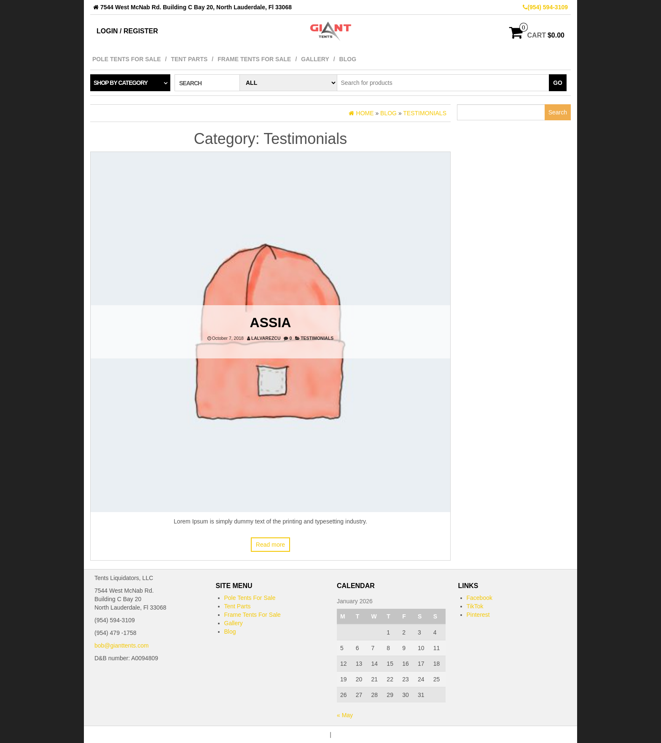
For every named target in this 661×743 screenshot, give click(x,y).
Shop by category (121, 82)
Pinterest (478, 614)
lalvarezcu (266, 338)
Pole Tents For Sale (126, 59)
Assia (270, 322)
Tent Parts (189, 59)
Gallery (315, 59)
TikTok (475, 606)
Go (557, 82)
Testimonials (317, 338)
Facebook (479, 597)
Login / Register (127, 31)
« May (345, 715)
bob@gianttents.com (121, 645)
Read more (270, 544)
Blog (347, 59)
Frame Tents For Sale (254, 59)
